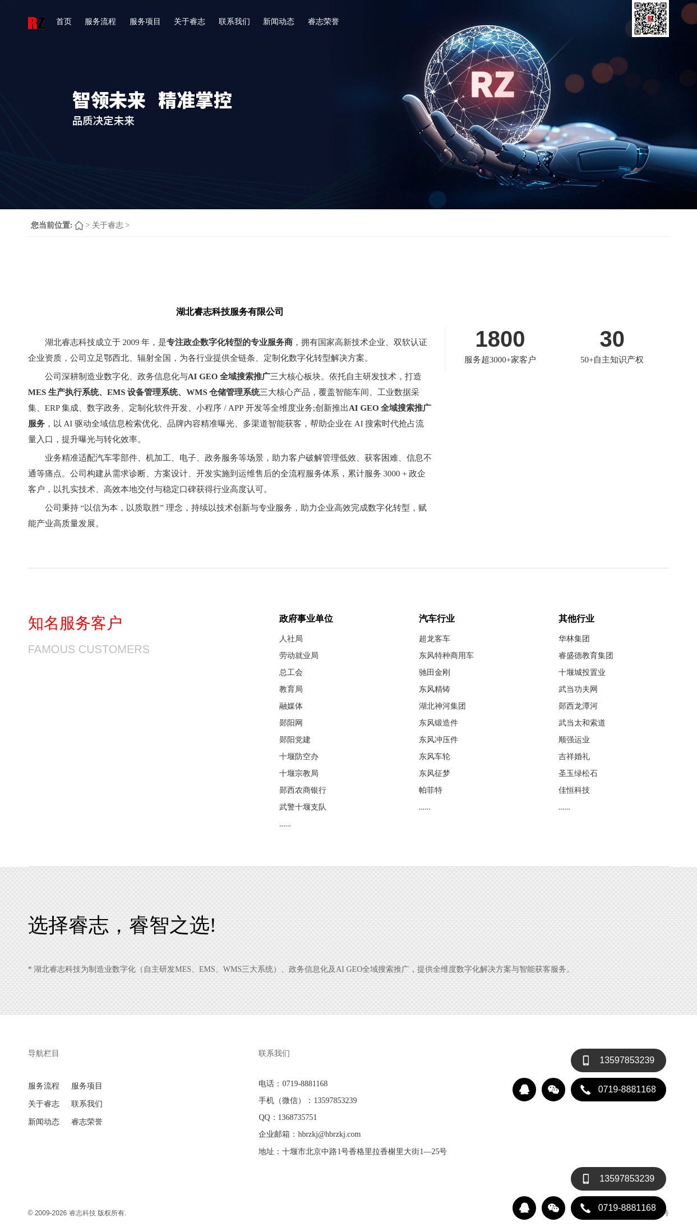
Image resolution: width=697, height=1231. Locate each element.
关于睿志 (189, 21)
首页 (64, 21)
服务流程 (100, 21)
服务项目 (145, 21)
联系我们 (234, 21)
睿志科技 (82, 1213)
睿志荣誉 (323, 21)
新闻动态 (278, 21)
